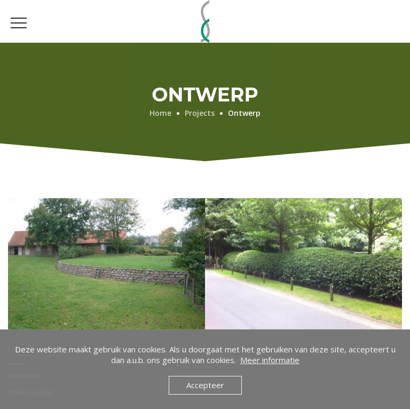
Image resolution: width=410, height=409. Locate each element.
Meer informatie (269, 360)
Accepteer (205, 385)
